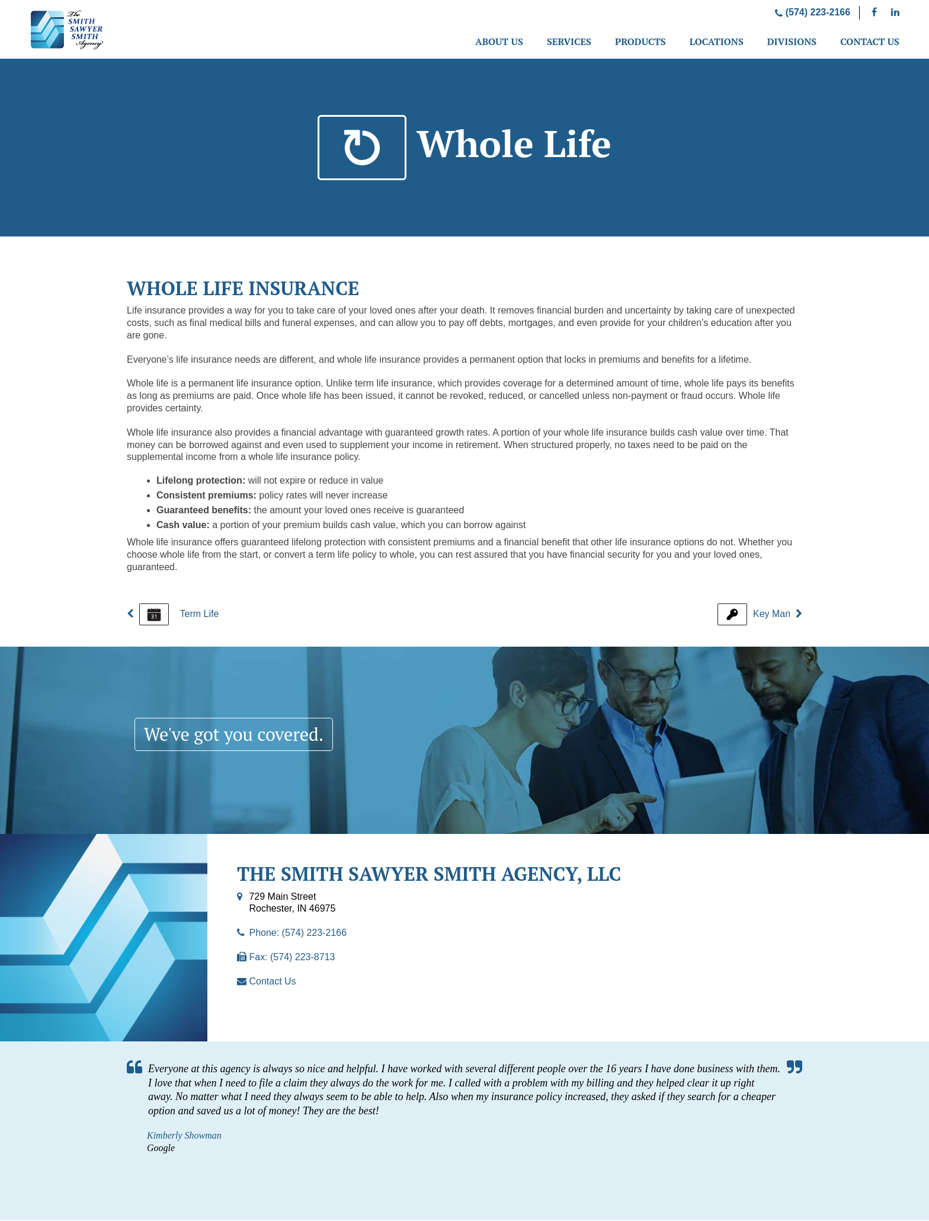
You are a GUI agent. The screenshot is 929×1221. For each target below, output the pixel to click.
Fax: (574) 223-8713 (292, 958)
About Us (499, 41)
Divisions (791, 41)
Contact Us (869, 41)
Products (640, 41)
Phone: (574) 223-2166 (298, 934)
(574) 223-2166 (812, 12)
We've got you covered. (240, 735)
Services (569, 41)
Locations (717, 41)
